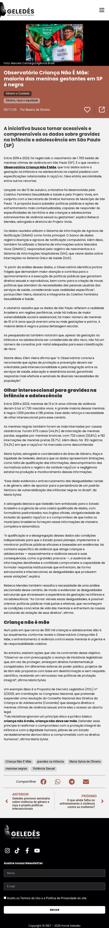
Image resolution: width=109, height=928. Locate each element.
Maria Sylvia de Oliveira (85, 761)
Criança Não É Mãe (18, 761)
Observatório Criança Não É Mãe (30, 167)
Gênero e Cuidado (18, 93)
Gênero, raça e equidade (22, 100)
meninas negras (16, 768)
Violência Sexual (44, 768)
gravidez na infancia (50, 761)
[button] (43, 781)
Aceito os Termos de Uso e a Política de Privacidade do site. (47, 898)
